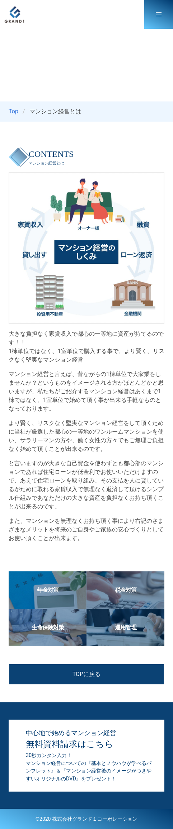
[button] (158, 14)
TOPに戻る (86, 674)
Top (13, 111)
